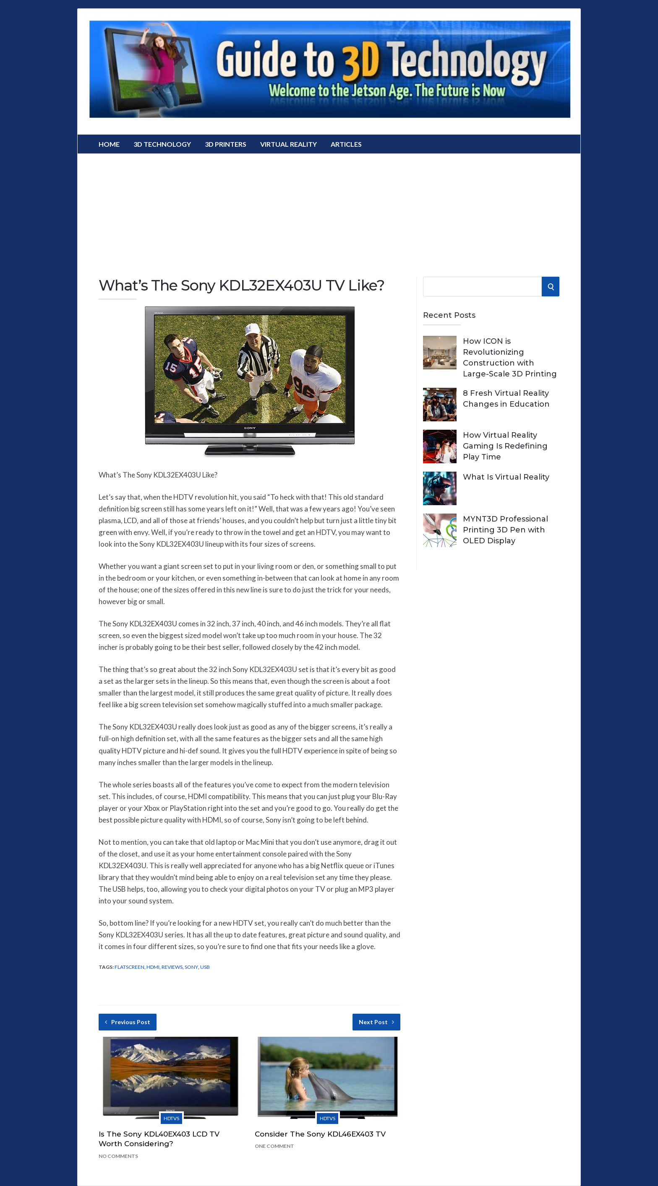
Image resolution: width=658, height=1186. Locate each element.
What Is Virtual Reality (506, 477)
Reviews (172, 967)
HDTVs (171, 1118)
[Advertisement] (329, 212)
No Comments (118, 1156)
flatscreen (129, 967)
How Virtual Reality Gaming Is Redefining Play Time (505, 446)
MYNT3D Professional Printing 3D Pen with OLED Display (505, 529)
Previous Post (127, 1021)
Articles (346, 144)
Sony (191, 967)
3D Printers (225, 144)
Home (109, 144)
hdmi (152, 967)
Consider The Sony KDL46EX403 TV (320, 1134)
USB (205, 967)
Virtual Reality (288, 144)
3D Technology (162, 144)
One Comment (274, 1146)
